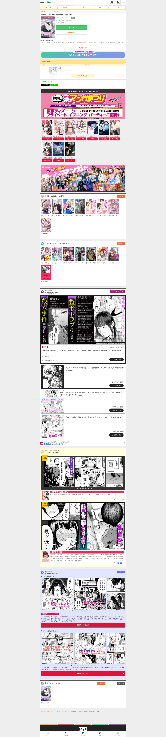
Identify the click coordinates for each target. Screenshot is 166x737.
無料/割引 (66, 7)
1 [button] (74, 488)
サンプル (71, 27)
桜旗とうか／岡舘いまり (65, 20)
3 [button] (80, 488)
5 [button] (85, 488)
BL (100, 7)
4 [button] (83, 488)
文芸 (47, 11)
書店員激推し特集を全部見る (84, 443)
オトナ (117, 7)
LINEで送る (54, 84)
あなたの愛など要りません (51, 631)
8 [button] (93, 611)
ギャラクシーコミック (48, 711)
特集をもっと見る (117, 291)
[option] (58, 472)
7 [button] (91, 488)
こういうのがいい (48, 576)
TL (83, 7)
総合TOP (48, 7)
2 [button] (77, 488)
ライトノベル (54, 11)
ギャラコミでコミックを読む (83, 54)
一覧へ (120, 196)
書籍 (42, 11)
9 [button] (94, 665)
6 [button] (88, 488)
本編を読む (71, 32)
